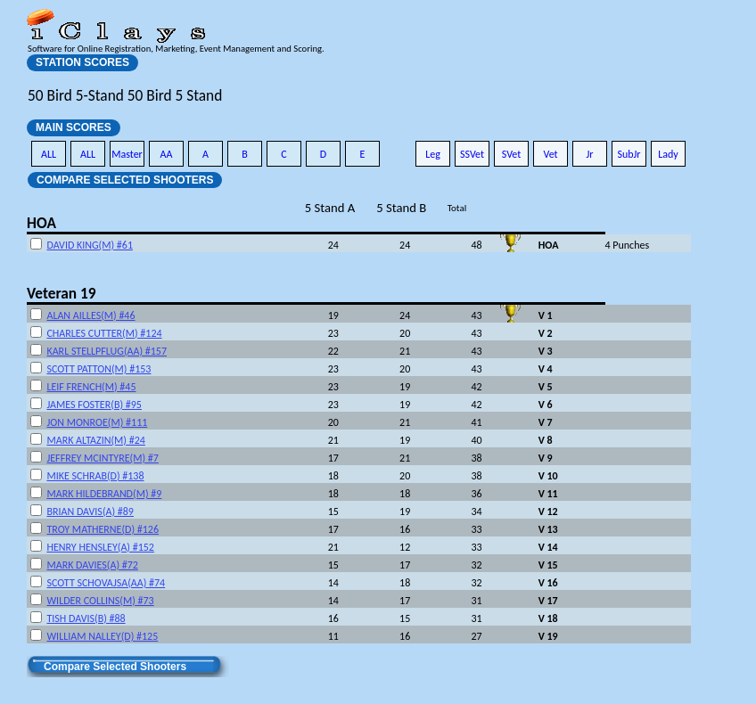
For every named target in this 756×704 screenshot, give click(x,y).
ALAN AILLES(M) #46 (90, 315)
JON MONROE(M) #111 (96, 422)
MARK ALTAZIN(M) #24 (95, 440)
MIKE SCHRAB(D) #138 (95, 476)
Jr (589, 154)
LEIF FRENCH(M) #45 (91, 387)
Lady (668, 154)
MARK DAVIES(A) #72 (91, 565)
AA (166, 154)
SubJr (628, 154)
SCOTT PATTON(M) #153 (98, 369)
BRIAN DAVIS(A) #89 (90, 511)
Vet (550, 154)
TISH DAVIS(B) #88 (85, 618)
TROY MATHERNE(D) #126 (102, 529)
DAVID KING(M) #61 (89, 245)
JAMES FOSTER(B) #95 (93, 404)
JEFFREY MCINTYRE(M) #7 (102, 458)
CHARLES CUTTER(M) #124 (103, 333)
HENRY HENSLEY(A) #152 (100, 547)
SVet (512, 154)
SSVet (472, 154)
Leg (432, 154)
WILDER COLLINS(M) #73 (99, 600)
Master (127, 154)
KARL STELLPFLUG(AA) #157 (106, 351)
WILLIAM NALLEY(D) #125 (102, 636)
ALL (48, 154)
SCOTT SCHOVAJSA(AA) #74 (105, 583)
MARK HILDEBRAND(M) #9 (103, 493)
